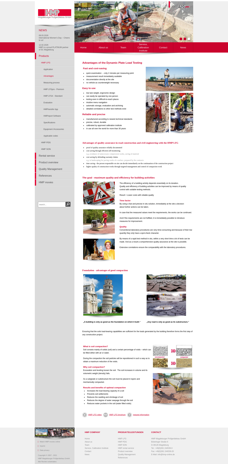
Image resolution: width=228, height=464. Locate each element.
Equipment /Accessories (54, 129)
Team (123, 47)
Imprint (42, 446)
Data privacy (44, 450)
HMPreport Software (52, 116)
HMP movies (46, 182)
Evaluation (48, 103)
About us (103, 47)
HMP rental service (126, 448)
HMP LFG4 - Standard (53, 96)
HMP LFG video (95, 415)
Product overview (48, 162)
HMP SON (46, 149)
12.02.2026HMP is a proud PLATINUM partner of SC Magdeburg (53, 47)
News (183, 47)
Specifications (49, 122)
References (45, 175)
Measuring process (52, 83)
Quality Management (50, 169)
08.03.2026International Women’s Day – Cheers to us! (54, 37)
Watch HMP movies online (50, 442)
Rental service (47, 155)
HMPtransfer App (51, 109)
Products (44, 56)
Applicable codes (51, 136)
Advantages (49, 76)
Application (48, 69)
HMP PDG (46, 142)
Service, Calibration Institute (143, 47)
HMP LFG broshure (114, 415)
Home (83, 47)
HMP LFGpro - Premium (54, 89)
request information (141, 415)
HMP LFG (45, 62)
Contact (163, 47)
